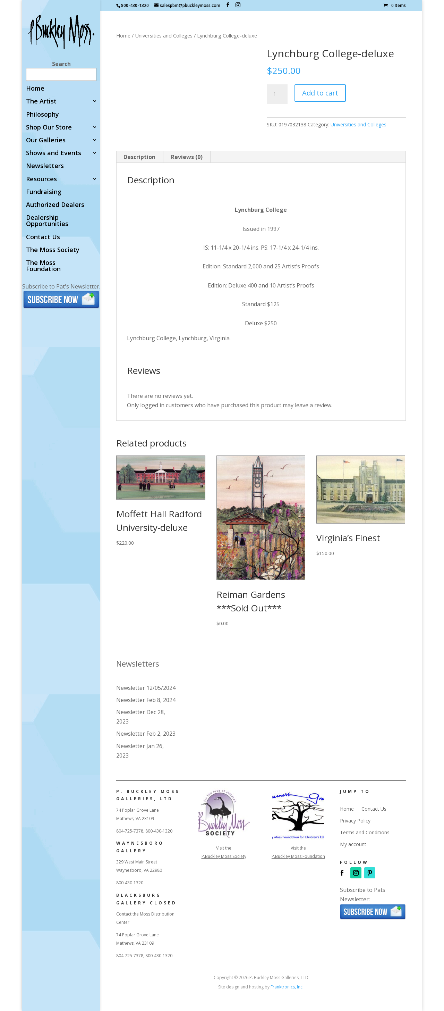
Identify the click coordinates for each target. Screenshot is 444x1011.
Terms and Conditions (365, 832)
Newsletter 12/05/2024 (146, 688)
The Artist (41, 101)
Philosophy (42, 114)
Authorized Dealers (55, 205)
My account (353, 844)
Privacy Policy (355, 821)
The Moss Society (52, 250)
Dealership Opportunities (47, 221)
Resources (41, 179)
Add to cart (320, 93)
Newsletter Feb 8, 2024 (146, 700)
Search (61, 64)
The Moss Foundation (43, 266)
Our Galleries (46, 140)
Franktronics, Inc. (287, 987)
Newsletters (45, 166)
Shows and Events (53, 153)
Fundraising (43, 192)
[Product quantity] (277, 94)
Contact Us (43, 237)
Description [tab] (139, 157)
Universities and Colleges (164, 35)
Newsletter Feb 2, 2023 (146, 733)
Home (35, 88)
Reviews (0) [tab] (187, 157)
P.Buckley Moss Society (224, 856)
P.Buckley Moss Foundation (298, 856)
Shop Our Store (49, 127)
